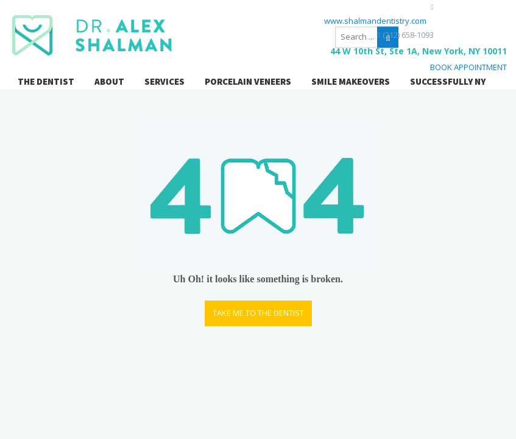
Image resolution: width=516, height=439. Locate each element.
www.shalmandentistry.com (375, 20)
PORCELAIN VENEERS (248, 81)
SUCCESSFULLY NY (448, 81)
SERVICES (164, 81)
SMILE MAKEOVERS (350, 81)
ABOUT (109, 81)
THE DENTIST (46, 81)
